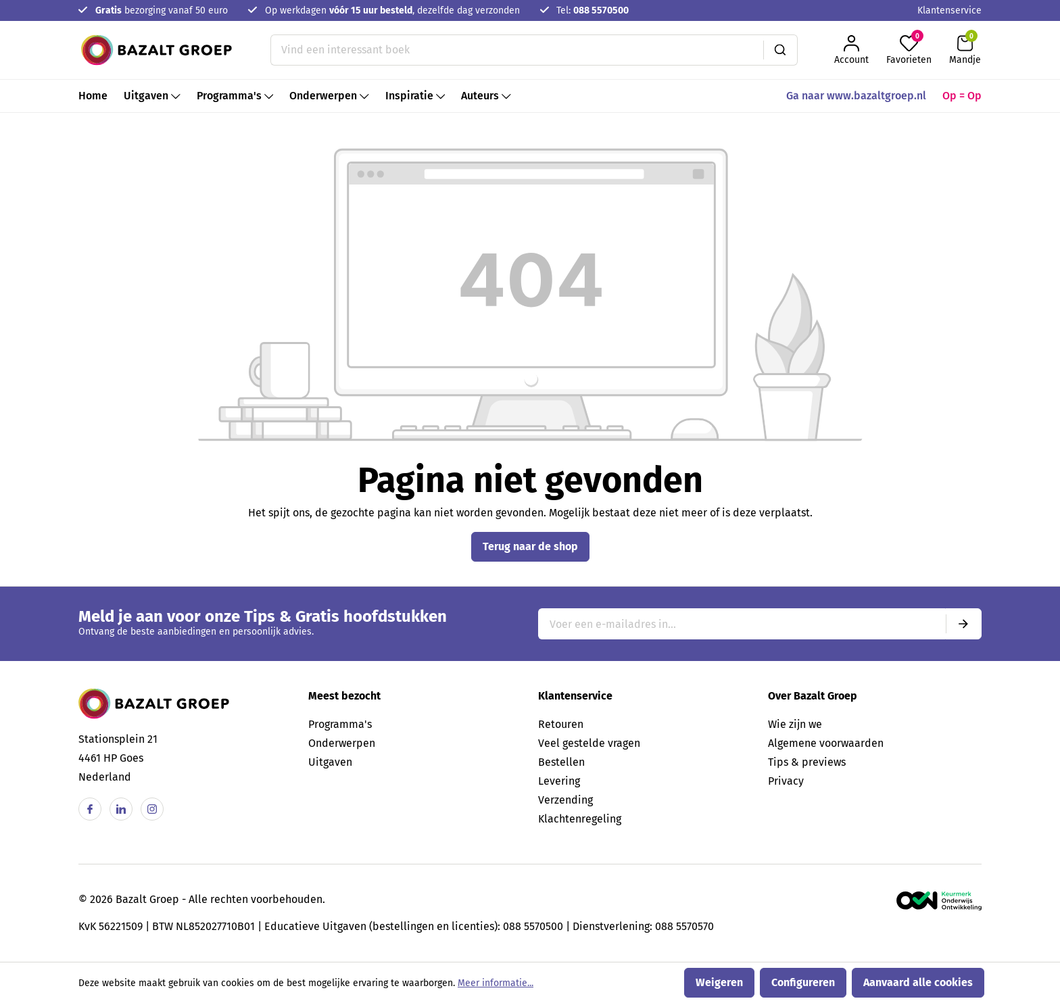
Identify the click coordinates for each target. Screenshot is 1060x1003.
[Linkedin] (121, 809)
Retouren (560, 724)
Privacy (786, 781)
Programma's (340, 724)
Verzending (565, 799)
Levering (559, 781)
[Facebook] (89, 809)
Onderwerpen (341, 743)
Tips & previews (807, 762)
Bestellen (561, 762)
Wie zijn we (795, 724)
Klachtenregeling (579, 818)
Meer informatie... (495, 983)
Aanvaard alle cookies (918, 982)
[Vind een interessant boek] (517, 50)
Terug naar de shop (530, 546)
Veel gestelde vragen (589, 743)
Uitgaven (330, 762)
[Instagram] (152, 809)
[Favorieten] (909, 50)
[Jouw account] (851, 50)
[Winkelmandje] (965, 50)
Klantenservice (949, 10)
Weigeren (719, 982)
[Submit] (963, 623)
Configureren (803, 982)
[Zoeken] (780, 50)
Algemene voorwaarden (826, 743)
